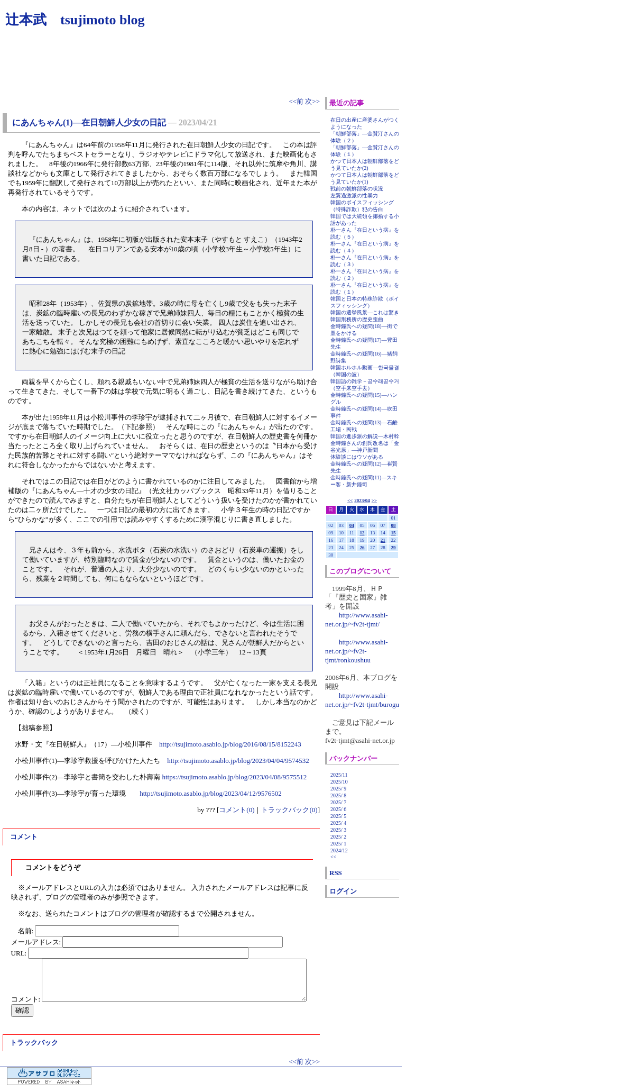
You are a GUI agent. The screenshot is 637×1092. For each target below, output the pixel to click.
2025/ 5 (338, 816)
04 (351, 525)
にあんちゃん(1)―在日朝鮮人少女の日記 (89, 122)
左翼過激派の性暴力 (354, 195)
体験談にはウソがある (356, 457)
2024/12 (339, 850)
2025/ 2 (338, 837)
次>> (312, 101)
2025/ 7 (338, 802)
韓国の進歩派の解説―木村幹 (364, 436)
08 (393, 525)
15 (393, 532)
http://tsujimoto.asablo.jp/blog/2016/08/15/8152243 (230, 744)
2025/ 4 (338, 823)
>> (374, 500)
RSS (335, 873)
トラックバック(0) (289, 810)
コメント (24, 837)
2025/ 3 (338, 830)
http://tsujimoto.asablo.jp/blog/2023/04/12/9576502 (211, 793)
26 (361, 547)
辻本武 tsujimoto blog (75, 20)
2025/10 (339, 782)
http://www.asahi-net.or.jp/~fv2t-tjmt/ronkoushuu (356, 651)
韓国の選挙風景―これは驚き (364, 312)
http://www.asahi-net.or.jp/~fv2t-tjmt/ (356, 619)
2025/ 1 (338, 844)
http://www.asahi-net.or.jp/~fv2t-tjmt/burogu (362, 699)
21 (383, 540)
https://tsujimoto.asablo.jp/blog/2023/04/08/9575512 (234, 777)
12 (361, 532)
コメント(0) (236, 810)
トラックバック (34, 1042)
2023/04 (362, 500)
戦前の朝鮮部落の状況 (356, 189)
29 (393, 547)
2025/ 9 (338, 788)
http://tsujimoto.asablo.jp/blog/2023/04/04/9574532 (238, 761)
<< (350, 500)
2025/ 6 (338, 809)
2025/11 (338, 775)
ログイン (343, 891)
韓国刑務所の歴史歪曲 (356, 319)
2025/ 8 (338, 795)
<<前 (297, 101)
